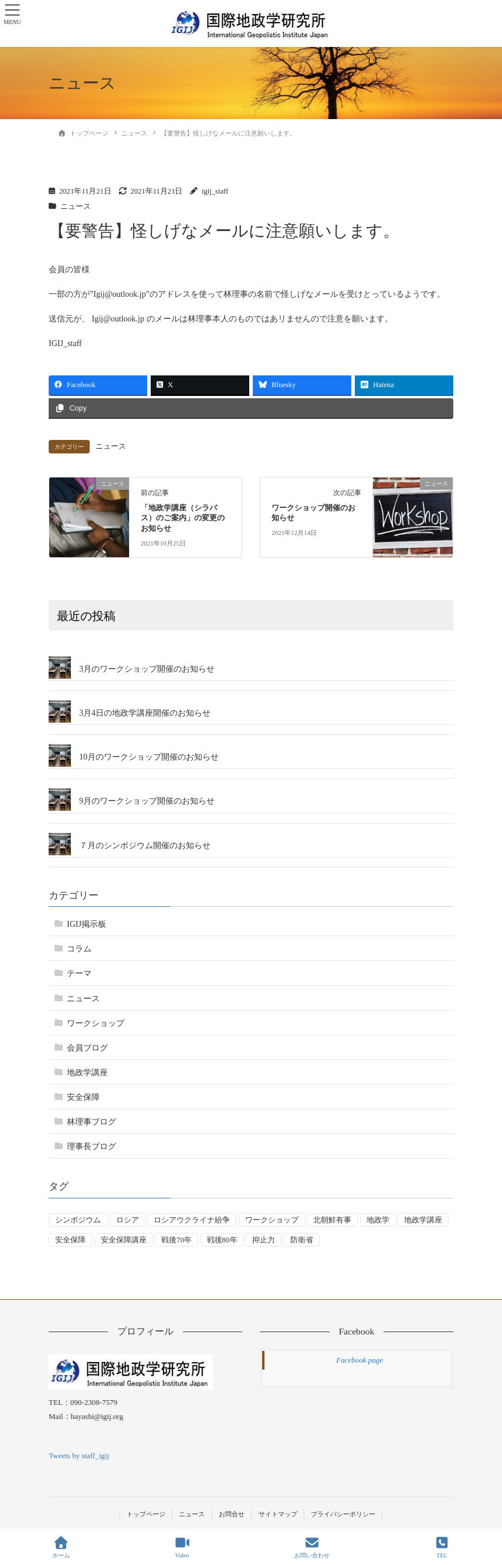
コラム (79, 948)
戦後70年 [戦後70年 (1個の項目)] (176, 1239)
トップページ (146, 1513)
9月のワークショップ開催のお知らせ (147, 801)
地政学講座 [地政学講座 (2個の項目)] (423, 1219)
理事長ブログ (91, 1146)
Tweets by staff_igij (79, 1455)
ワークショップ (95, 1023)
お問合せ (232, 1513)
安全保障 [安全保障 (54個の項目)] (70, 1239)
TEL (442, 1547)
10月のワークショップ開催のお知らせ (149, 757)
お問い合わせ (312, 1547)
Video (182, 1547)
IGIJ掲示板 (86, 924)
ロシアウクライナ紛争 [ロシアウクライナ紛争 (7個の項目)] (192, 1219)
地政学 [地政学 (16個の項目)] (378, 1219)
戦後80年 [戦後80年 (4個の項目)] (222, 1239)
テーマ (79, 973)
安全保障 (83, 1097)
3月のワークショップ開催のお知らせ (147, 669)
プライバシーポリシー (343, 1513)
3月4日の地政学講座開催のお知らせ (145, 713)
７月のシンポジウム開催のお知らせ (145, 845)
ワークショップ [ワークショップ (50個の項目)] (272, 1219)
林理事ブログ (91, 1121)
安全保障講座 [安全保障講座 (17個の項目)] (124, 1239)
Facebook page (359, 1360)
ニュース (75, 206)
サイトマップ (278, 1513)
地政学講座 (87, 1072)
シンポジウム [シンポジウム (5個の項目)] (78, 1219)
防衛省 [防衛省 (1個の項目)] (301, 1239)
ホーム (61, 1547)
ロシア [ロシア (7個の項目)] (127, 1219)
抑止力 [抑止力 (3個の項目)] (263, 1239)
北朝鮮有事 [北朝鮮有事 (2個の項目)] (332, 1219)
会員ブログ (87, 1048)
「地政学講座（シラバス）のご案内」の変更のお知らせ (183, 518)
